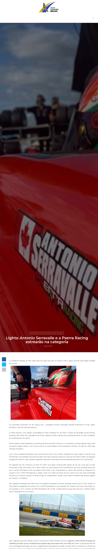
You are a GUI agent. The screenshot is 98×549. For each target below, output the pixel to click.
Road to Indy (51, 333)
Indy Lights (40, 333)
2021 (32, 333)
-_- (41, 346)
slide (61, 333)
